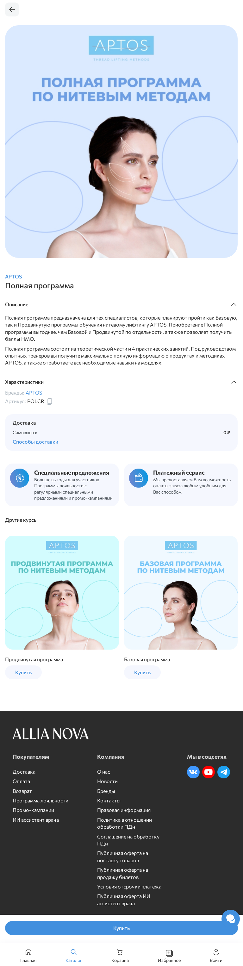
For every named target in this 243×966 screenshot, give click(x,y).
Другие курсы (21, 520)
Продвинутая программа (34, 659)
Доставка (24, 772)
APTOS (13, 276)
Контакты (109, 800)
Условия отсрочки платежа (129, 886)
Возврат (22, 791)
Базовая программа (147, 659)
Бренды (106, 791)
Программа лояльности (40, 800)
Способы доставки (35, 442)
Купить (121, 928)
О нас (103, 772)
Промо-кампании (33, 810)
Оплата (21, 781)
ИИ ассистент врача (36, 820)
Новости (107, 781)
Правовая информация (124, 810)
